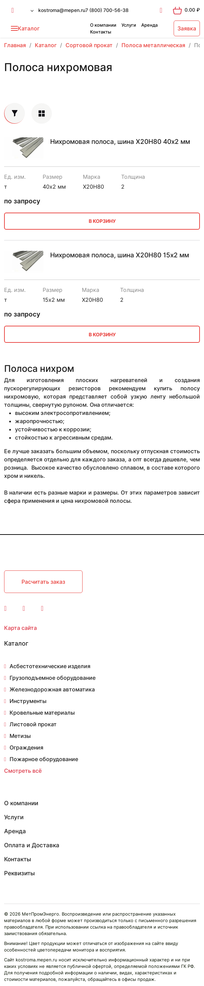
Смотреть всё (23, 770)
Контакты (100, 32)
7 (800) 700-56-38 (107, 10)
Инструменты (28, 701)
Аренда (149, 25)
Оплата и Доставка (31, 845)
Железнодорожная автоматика (52, 689)
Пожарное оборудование (44, 759)
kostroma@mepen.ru (61, 10)
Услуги (128, 25)
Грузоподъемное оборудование (53, 677)
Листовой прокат (33, 724)
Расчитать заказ (43, 581)
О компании (103, 25)
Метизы (20, 735)
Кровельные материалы (42, 712)
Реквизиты (19, 873)
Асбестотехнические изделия (50, 666)
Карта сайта (20, 627)
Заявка (186, 28)
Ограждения (26, 747)
